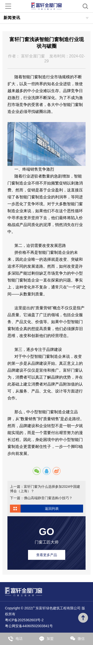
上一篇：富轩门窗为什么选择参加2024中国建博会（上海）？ (45, 489)
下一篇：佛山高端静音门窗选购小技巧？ (41, 498)
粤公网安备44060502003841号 (29, 626)
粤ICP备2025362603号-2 (24, 620)
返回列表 (52, 509)
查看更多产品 (46, 555)
